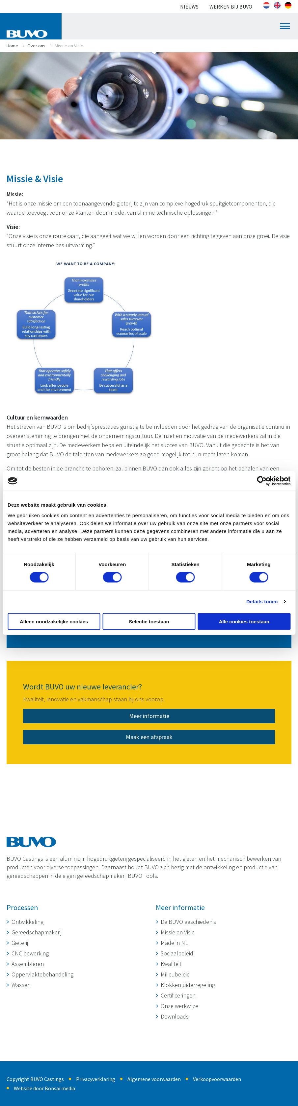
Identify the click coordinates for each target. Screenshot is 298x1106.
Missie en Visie (178, 932)
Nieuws (189, 6)
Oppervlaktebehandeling (42, 974)
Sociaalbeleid (177, 953)
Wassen (21, 985)
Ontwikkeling (27, 922)
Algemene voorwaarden (154, 1079)
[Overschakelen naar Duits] (288, 5)
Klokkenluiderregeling (188, 985)
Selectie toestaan (149, 621)
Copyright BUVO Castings (35, 1079)
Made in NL (174, 943)
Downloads (175, 1016)
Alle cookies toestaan (244, 621)
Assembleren (28, 964)
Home (12, 46)
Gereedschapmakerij (37, 932)
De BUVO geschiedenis (188, 922)
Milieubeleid (175, 974)
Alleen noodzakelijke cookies (54, 621)
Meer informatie (149, 716)
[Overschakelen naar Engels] (277, 5)
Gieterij (20, 943)
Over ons (36, 46)
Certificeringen (178, 995)
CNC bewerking (30, 953)
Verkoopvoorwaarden (217, 1079)
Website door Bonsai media (44, 1088)
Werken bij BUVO (230, 6)
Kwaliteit (171, 964)
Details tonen (262, 601)
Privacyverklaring (95, 1079)
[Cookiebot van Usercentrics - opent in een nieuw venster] (261, 481)
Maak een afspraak (149, 737)
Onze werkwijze (179, 1006)
